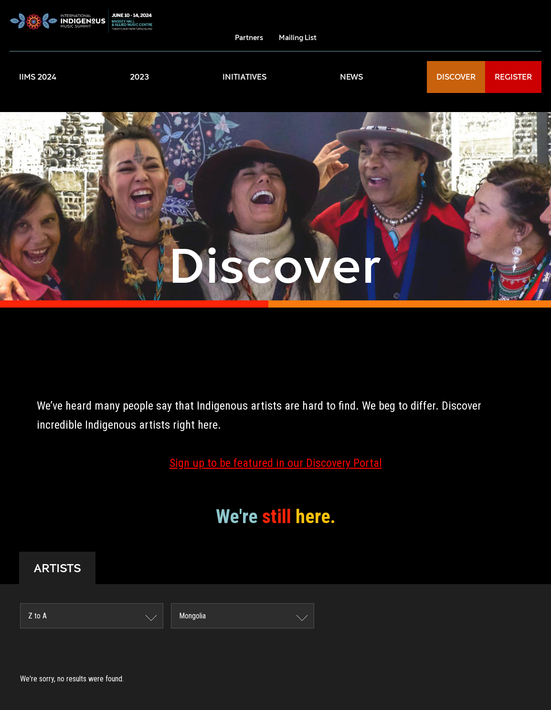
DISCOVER (456, 77)
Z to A (37, 615)
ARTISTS (57, 568)
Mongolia (192, 615)
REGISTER (513, 77)
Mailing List (298, 37)
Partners (249, 37)
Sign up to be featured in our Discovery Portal (276, 463)
